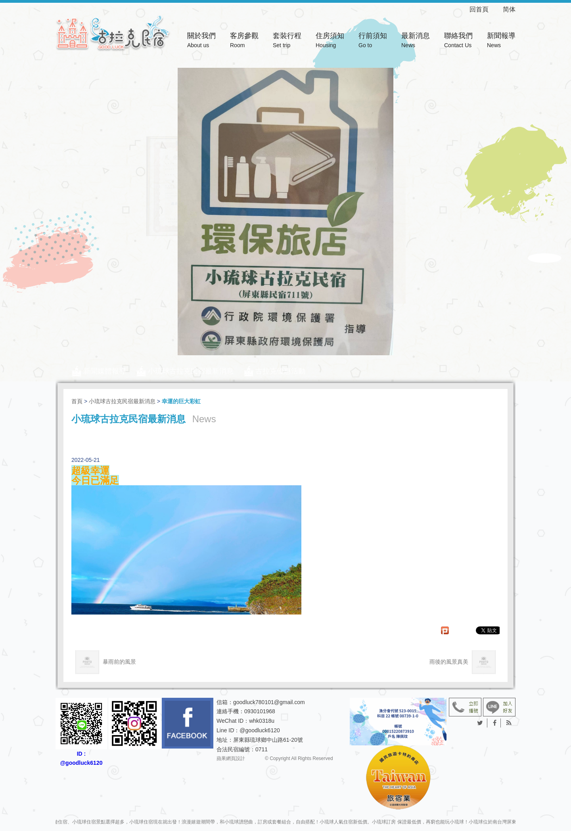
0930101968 (259, 711)
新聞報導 (501, 41)
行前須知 (372, 41)
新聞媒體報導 (104, 371)
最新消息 (415, 41)
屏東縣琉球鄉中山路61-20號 (268, 740)
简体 (509, 9)
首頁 (76, 401)
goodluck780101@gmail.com (269, 702)
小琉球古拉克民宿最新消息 (191, 371)
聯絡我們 (458, 41)
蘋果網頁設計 (231, 759)
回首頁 (485, 9)
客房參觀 (244, 41)
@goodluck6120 (260, 730)
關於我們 (201, 41)
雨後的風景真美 (462, 662)
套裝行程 (287, 41)
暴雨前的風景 (105, 662)
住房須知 (330, 41)
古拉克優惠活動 (280, 371)
